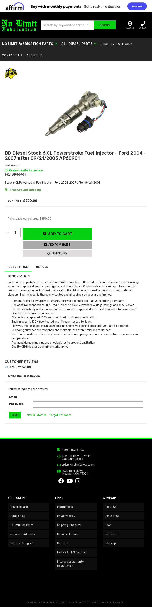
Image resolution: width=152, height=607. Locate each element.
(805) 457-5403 (73, 450)
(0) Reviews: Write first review (24, 170)
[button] (78, 25)
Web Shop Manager (114, 602)
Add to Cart (60, 234)
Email (13, 397)
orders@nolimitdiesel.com (78, 464)
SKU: (8, 174)
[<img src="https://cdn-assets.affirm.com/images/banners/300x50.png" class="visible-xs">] (76, 6)
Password (16, 404)
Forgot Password (60, 415)
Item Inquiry (59, 253)
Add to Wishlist (59, 244)
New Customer (36, 415)
